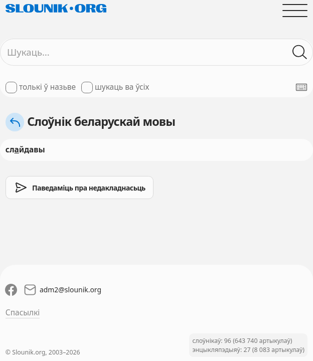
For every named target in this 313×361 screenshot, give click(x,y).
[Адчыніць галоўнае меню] (295, 10)
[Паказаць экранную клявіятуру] (301, 87)
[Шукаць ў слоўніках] (300, 53)
